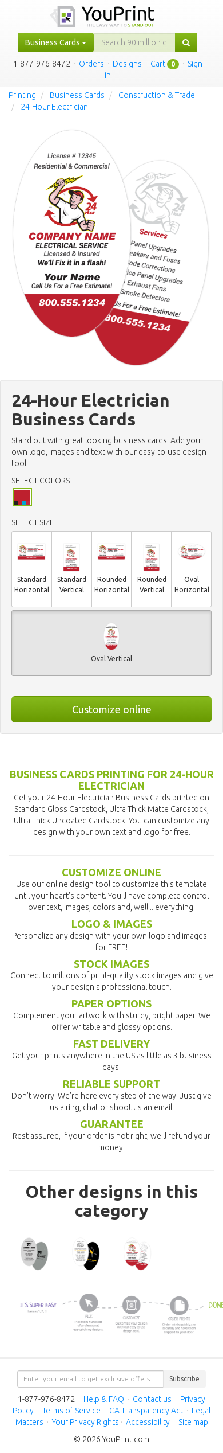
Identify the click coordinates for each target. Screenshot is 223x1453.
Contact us (152, 1399)
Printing (22, 95)
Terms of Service (71, 1410)
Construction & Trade (156, 95)
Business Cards (77, 95)
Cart (157, 63)
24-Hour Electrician (54, 106)
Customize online (112, 709)
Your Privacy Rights (85, 1422)
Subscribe (184, 1378)
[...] (135, 42)
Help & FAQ (103, 1399)
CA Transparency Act (146, 1410)
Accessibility (148, 1422)
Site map (193, 1422)
